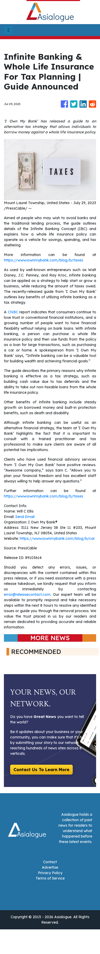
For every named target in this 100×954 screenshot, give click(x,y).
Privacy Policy (50, 872)
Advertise (50, 867)
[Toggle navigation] (8, 30)
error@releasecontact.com (27, 594)
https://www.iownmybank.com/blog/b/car (57, 538)
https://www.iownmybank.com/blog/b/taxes (43, 260)
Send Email (25, 516)
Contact (50, 862)
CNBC (13, 312)
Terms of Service (50, 878)
